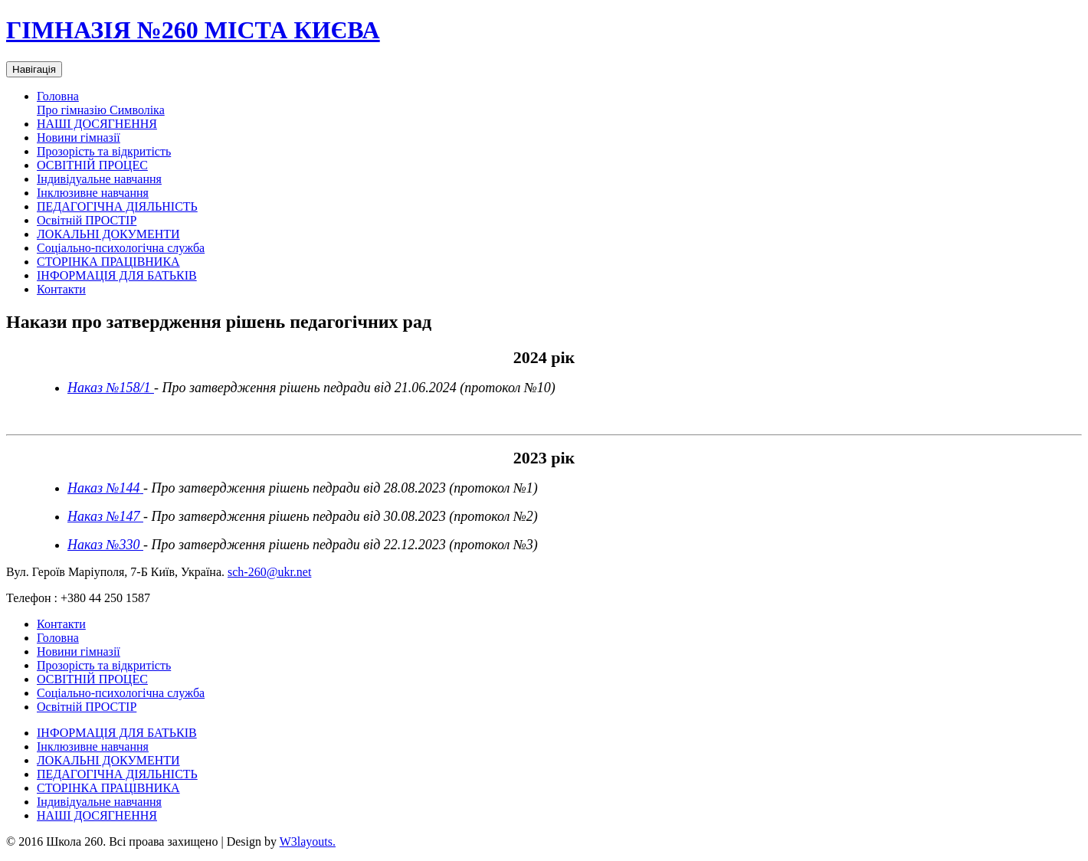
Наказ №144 (103, 488)
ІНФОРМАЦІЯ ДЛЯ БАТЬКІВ (117, 275)
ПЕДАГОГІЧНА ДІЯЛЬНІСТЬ (117, 206)
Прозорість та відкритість (104, 151)
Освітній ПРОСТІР (86, 220)
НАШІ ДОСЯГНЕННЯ (97, 123)
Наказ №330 (105, 544)
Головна (58, 96)
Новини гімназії (78, 137)
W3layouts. (308, 841)
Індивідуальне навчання (99, 178)
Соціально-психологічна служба (121, 247)
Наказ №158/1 (110, 387)
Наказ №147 (105, 516)
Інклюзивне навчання (93, 192)
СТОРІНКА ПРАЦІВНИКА (108, 261)
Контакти (61, 289)
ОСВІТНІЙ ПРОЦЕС (92, 165)
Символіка (137, 109)
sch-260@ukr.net (269, 571)
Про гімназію (73, 109)
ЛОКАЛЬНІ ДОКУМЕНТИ (108, 234)
